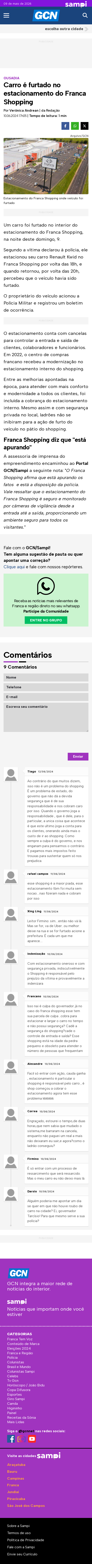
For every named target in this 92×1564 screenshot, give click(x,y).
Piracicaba (16, 1499)
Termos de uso (19, 1533)
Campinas (15, 1478)
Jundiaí (13, 1492)
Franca (13, 1485)
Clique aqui (14, 566)
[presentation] (54, 742)
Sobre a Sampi (18, 1526)
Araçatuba (16, 1465)
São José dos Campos (26, 1506)
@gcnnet (26, 1431)
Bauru (12, 1471)
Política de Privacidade (25, 1540)
